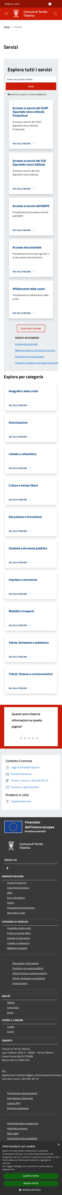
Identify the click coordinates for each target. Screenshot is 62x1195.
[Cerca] (55, 14)
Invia (31, 86)
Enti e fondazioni (16, 898)
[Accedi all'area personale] (50, 4)
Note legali (12, 1133)
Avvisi (10, 1012)
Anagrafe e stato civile (19, 928)
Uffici (10, 893)
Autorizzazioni (20, 983)
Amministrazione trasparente (22, 1123)
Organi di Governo (16, 883)
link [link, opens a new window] (12, 1169)
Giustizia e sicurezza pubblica (27, 968)
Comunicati (13, 1007)
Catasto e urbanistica (18, 943)
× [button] (58, 1145)
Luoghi (10, 1026)
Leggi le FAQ (13, 1103)
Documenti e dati (16, 913)
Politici (10, 903)
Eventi (10, 1031)
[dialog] (31, 1168)
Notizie (11, 1002)
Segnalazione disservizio (20, 1098)
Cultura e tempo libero (19, 933)
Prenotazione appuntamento (22, 1093)
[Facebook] (7, 868)
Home (7, 27)
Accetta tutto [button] (31, 1176)
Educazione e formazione (25, 963)
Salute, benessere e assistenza (28, 978)
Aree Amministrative (18, 888)
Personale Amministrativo (21, 908)
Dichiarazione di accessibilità (22, 1138)
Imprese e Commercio (18, 938)
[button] (31, 1189)
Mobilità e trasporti (17, 948)
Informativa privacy (17, 1128)
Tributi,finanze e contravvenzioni (29, 973)
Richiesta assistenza (18, 1108)
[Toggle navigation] (6, 13)
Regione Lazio (12, 4)
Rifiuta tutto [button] (31, 1183)
